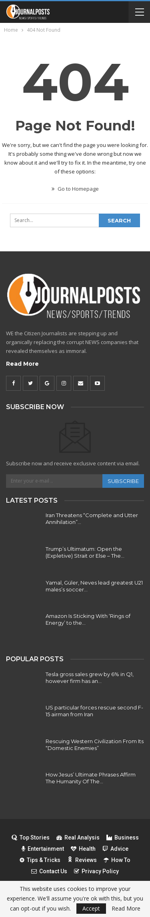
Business (122, 837)
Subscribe (123, 481)
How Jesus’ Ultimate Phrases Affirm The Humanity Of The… (91, 778)
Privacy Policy (96, 871)
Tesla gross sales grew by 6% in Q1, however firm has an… (90, 677)
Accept (91, 908)
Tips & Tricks (40, 860)
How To (117, 860)
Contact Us (49, 871)
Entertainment (43, 849)
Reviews (82, 860)
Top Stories (31, 837)
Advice (115, 849)
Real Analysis (78, 837)
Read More (22, 363)
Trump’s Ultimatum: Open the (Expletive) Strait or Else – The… (85, 552)
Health (83, 849)
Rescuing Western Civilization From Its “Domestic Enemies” (95, 744)
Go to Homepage (75, 188)
